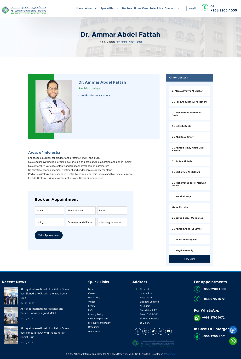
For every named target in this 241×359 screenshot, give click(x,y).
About (89, 8)
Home (79, 8)
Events (91, 305)
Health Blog (94, 297)
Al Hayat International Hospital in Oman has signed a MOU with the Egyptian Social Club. (44, 333)
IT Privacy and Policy (99, 322)
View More (189, 258)
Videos (91, 301)
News (91, 289)
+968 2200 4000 (223, 10)
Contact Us (172, 8)
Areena (171, 354)
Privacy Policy (95, 314)
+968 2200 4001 (213, 336)
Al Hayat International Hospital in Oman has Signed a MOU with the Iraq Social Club (44, 293)
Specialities (107, 8)
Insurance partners (98, 318)
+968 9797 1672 (213, 299)
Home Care (141, 8)
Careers (92, 293)
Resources (93, 327)
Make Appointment (48, 235)
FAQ (90, 310)
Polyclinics (156, 8)
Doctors (127, 8)
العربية (192, 8)
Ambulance (94, 331)
